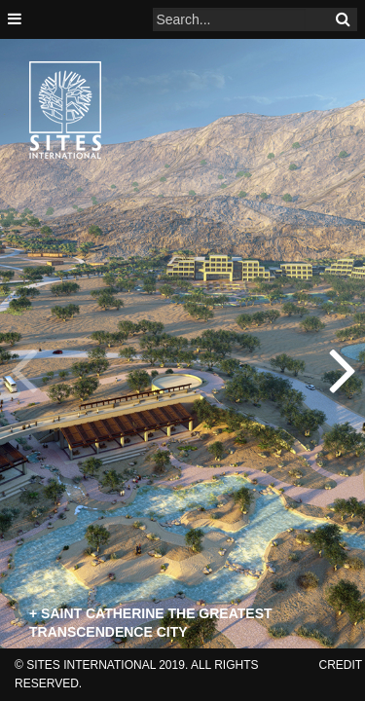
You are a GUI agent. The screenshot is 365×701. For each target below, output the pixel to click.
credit (341, 665)
